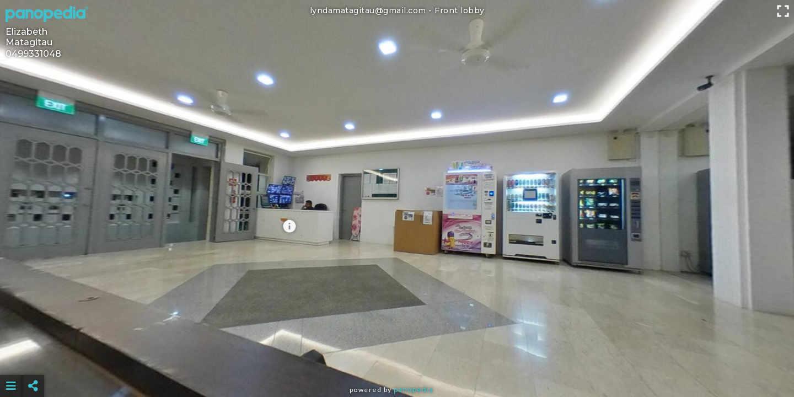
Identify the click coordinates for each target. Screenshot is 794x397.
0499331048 (33, 54)
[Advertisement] (397, 358)
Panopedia (413, 389)
